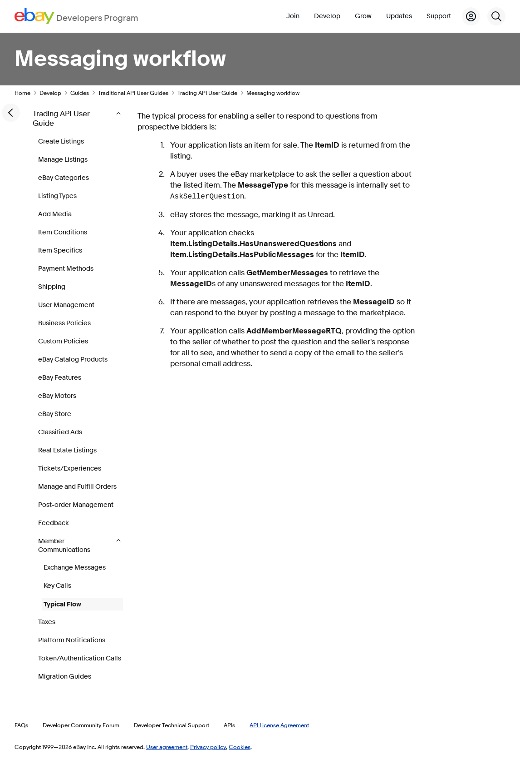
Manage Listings (63, 159)
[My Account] (471, 16)
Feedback (53, 523)
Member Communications (65, 545)
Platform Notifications (71, 640)
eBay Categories (63, 178)
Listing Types (57, 196)
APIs (229, 725)
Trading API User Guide (207, 92)
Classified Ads (60, 432)
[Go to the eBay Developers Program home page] (76, 16)
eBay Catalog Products (73, 359)
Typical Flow (62, 604)
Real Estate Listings (67, 450)
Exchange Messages (75, 567)
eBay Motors (57, 396)
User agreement (166, 746)
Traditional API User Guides (133, 92)
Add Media (55, 214)
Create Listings (61, 141)
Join (292, 16)
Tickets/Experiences (69, 468)
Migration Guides (64, 676)
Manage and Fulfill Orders (77, 486)
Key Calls (57, 585)
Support (439, 16)
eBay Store (54, 414)
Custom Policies (63, 341)
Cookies (239, 746)
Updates (399, 16)
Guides (79, 92)
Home (22, 92)
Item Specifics (60, 250)
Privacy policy (208, 746)
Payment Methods (65, 268)
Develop (327, 16)
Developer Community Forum (81, 725)
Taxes (46, 622)
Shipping (51, 287)
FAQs (21, 725)
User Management (66, 305)
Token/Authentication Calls (79, 658)
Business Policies (64, 323)
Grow (363, 16)
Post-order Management (75, 505)
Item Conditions (62, 232)
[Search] (496, 16)
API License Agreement (279, 725)
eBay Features (59, 377)
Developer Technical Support (171, 725)
